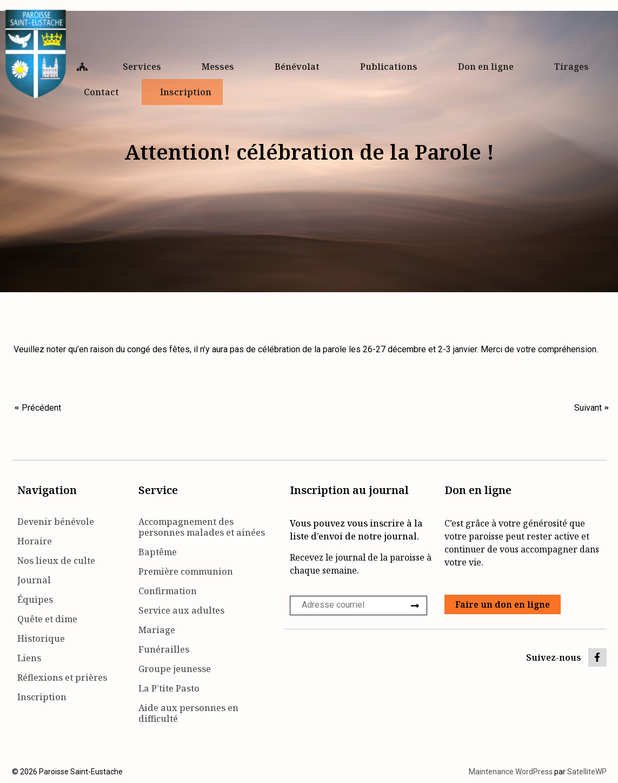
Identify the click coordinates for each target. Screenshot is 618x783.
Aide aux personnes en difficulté (188, 713)
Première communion (185, 571)
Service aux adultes (181, 610)
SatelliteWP (587, 771)
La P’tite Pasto (169, 688)
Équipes (35, 600)
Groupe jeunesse (174, 669)
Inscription (185, 92)
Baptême (157, 552)
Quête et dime (47, 619)
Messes (221, 67)
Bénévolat (300, 67)
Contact (104, 92)
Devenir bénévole (55, 522)
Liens (29, 658)
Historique (41, 638)
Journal (34, 580)
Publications (391, 67)
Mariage (156, 630)
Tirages (571, 67)
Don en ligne (488, 67)
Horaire (34, 541)
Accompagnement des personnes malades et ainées (201, 527)
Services (145, 67)
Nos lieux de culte (56, 561)
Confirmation (167, 591)
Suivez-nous (553, 657)
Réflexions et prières (62, 677)
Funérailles (163, 649)
